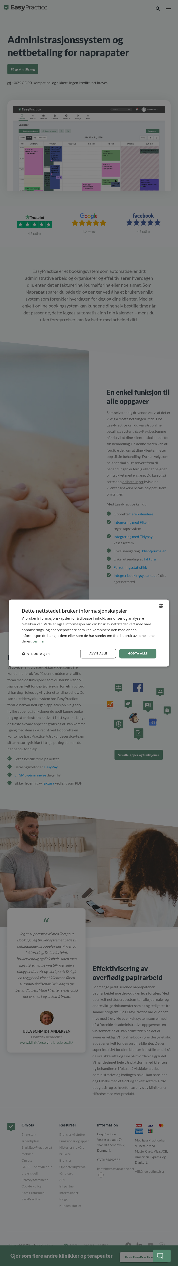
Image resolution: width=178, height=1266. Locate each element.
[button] (36, 653)
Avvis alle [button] (96, 653)
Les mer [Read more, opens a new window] (39, 641)
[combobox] (161, 605)
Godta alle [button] (137, 653)
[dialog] (89, 633)
